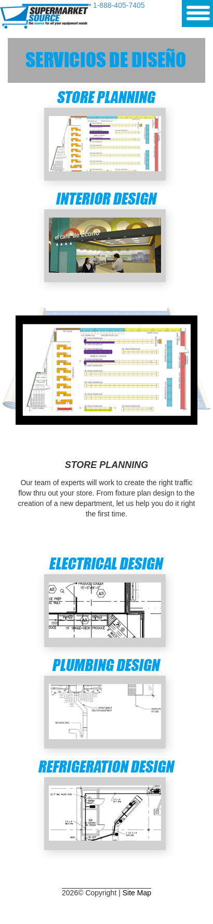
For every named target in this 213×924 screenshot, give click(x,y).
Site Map (137, 893)
